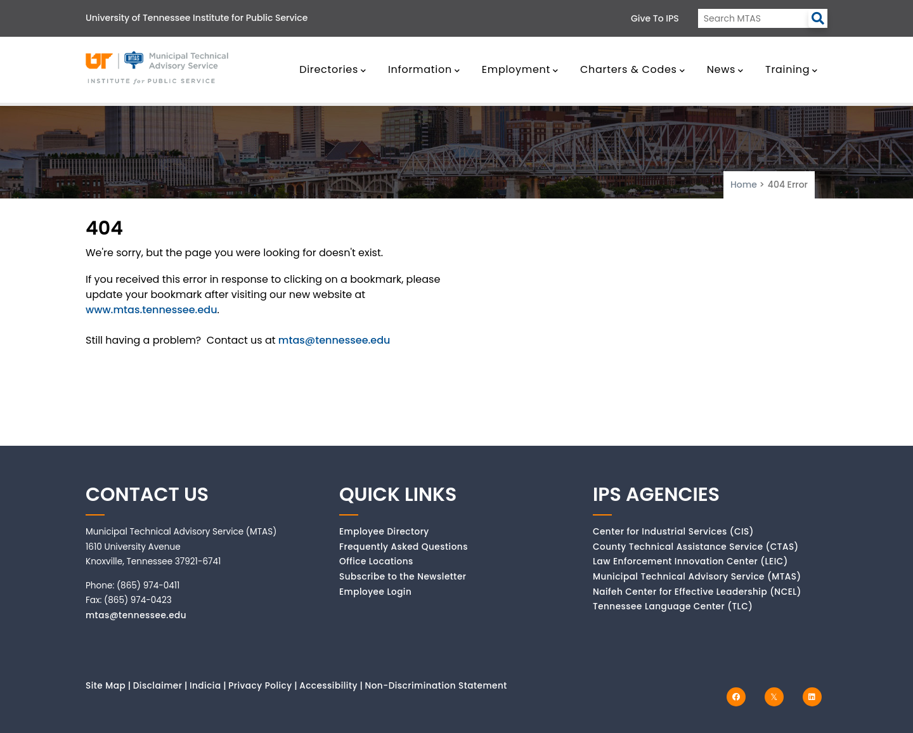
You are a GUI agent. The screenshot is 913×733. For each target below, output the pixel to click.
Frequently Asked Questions (403, 547)
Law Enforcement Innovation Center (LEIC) (690, 561)
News (725, 69)
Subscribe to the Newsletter (403, 577)
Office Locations (376, 561)
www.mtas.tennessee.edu (151, 309)
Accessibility (328, 686)
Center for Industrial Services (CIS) (673, 532)
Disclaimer (158, 686)
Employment (520, 69)
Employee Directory (384, 532)
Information (424, 69)
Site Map (106, 686)
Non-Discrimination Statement (436, 686)
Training (791, 69)
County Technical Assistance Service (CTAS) (696, 547)
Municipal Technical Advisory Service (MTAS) (697, 577)
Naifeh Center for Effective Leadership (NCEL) (697, 592)
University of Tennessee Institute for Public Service (197, 17)
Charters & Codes (632, 69)
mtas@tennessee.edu (334, 340)
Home (743, 184)
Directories (332, 69)
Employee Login (375, 592)
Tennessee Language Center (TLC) (673, 606)
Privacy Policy (260, 686)
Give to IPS (655, 18)
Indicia (205, 686)
